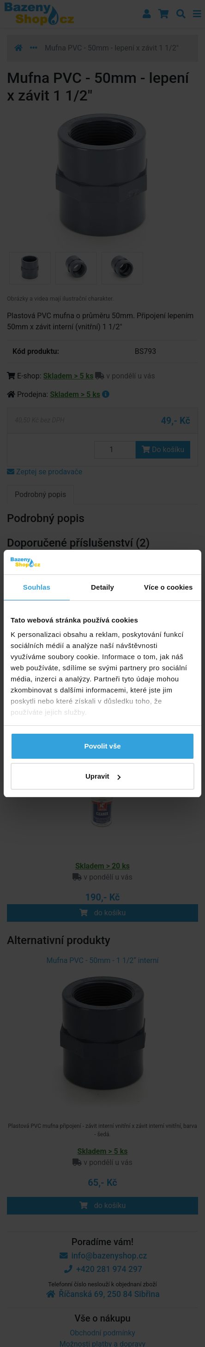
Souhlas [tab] (36, 587)
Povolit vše (102, 746)
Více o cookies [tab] (168, 587)
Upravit (103, 776)
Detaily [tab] (102, 587)
